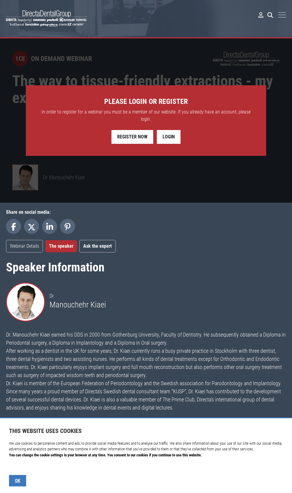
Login (169, 137)
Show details (18, 466)
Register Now (132, 137)
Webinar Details (24, 246)
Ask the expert (97, 246)
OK (17, 480)
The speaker (61, 246)
